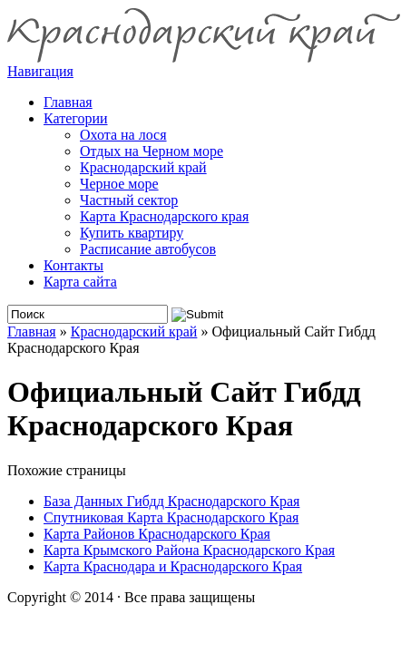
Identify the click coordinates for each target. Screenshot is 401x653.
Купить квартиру (131, 232)
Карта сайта (80, 281)
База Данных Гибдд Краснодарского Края (171, 501)
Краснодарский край (143, 167)
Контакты (73, 265)
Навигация (40, 71)
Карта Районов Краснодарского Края (157, 533)
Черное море (119, 183)
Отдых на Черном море (151, 151)
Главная (31, 331)
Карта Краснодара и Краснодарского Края (173, 566)
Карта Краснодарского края (164, 216)
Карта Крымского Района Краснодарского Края (189, 550)
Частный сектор (129, 200)
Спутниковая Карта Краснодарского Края (171, 517)
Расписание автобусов (148, 249)
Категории (76, 118)
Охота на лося (123, 134)
